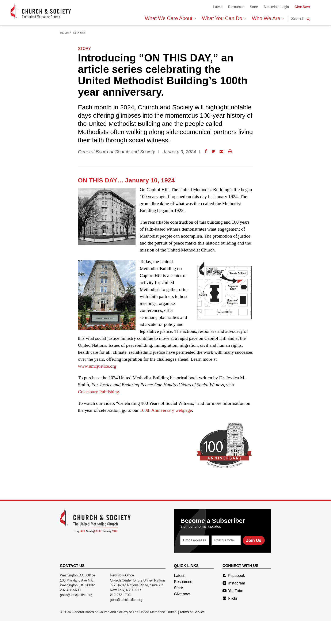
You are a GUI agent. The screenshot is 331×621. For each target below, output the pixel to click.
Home (64, 32)
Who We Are (268, 18)
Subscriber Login (276, 7)
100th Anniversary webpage (166, 410)
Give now (182, 594)
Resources (236, 7)
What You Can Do (224, 18)
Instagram (233, 583)
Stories (79, 32)
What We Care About (170, 18)
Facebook (233, 575)
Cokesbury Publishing (98, 391)
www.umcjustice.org (97, 366)
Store (254, 7)
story (84, 48)
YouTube (232, 591)
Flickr (229, 598)
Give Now (302, 7)
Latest (217, 7)
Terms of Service (192, 612)
